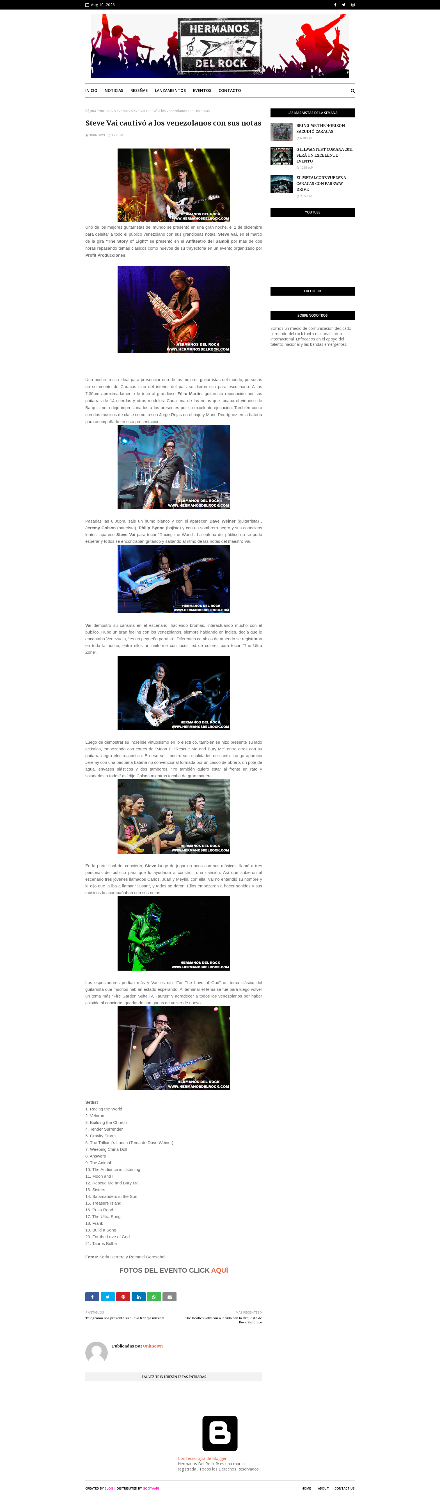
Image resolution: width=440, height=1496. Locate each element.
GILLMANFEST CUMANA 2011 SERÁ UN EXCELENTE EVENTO (324, 155)
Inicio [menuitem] (91, 90)
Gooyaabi (151, 1488)
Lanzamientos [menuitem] (170, 90)
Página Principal (98, 110)
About (323, 1488)
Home (306, 1488)
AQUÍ (219, 1270)
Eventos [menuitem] (202, 90)
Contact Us (344, 1488)
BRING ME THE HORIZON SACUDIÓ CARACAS (320, 128)
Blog (109, 1488)
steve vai (121, 110)
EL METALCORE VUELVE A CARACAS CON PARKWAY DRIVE (321, 183)
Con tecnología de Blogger (220, 1455)
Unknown (97, 135)
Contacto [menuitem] (230, 90)
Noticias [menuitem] (114, 90)
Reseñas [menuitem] (139, 90)
